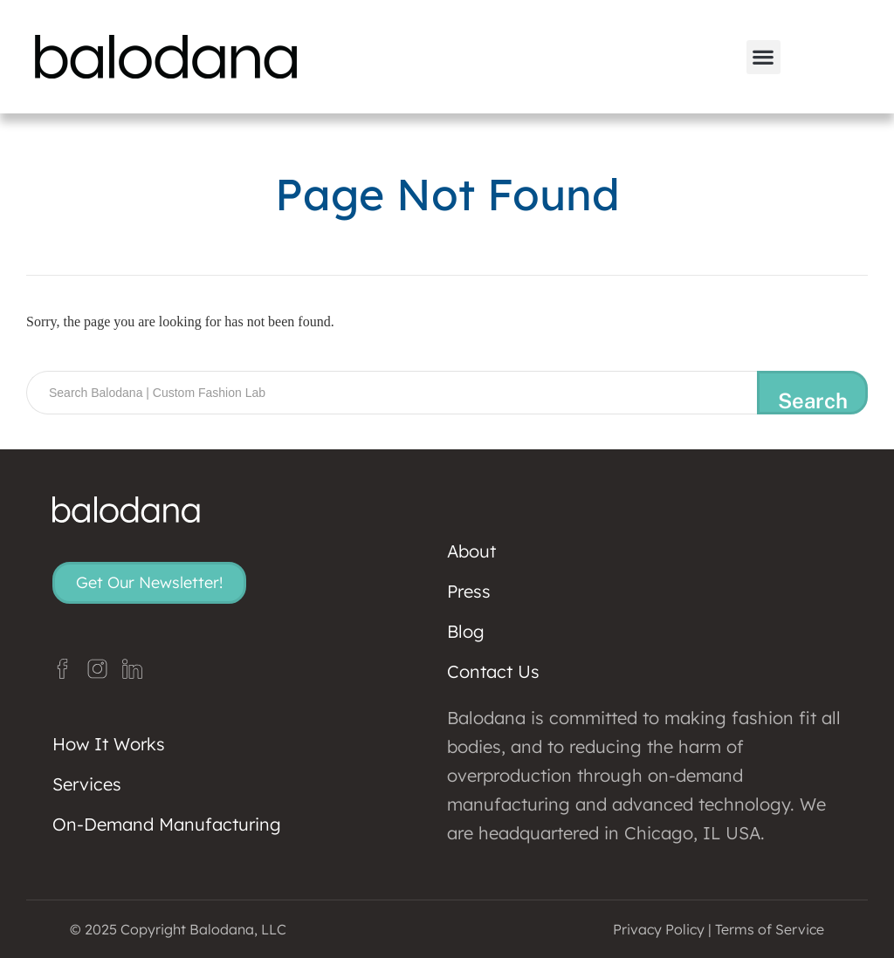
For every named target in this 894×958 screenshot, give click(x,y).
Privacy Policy (659, 929)
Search (813, 400)
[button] (763, 57)
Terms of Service (769, 929)
